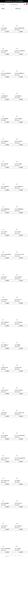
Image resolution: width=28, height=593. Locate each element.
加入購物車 (7, 31)
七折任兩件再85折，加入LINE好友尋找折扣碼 (14, 1)
